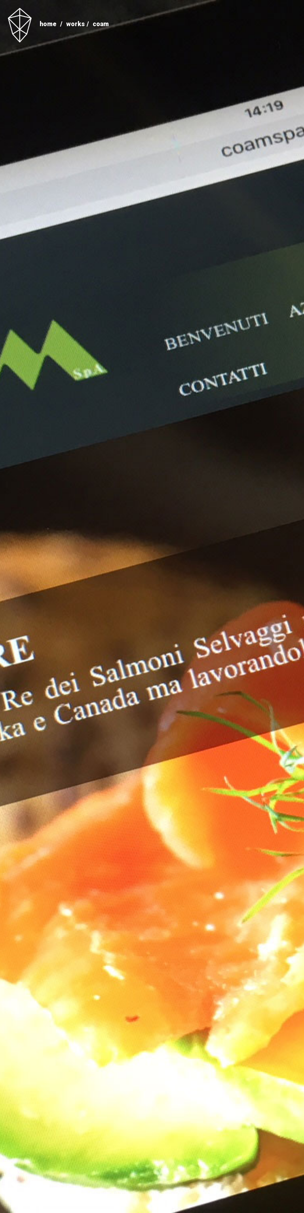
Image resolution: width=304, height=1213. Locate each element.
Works (75, 24)
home (48, 24)
